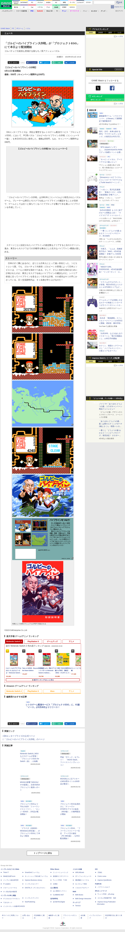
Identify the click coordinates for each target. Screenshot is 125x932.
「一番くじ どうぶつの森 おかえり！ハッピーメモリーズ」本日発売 (110, 233)
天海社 (100, 872)
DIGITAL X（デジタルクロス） (35, 888)
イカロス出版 (77, 869)
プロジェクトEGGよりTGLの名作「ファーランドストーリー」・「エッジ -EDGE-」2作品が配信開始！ (30, 809)
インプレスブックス (32, 898)
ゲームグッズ (52, 641)
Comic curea (102, 876)
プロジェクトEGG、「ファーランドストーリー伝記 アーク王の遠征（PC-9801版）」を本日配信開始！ (70, 833)
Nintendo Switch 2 (14, 641)
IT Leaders (6, 884)
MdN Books (79, 895)
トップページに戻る (43, 853)
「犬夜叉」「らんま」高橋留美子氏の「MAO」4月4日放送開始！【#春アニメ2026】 (110, 251)
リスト (22, 62)
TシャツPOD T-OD (60, 880)
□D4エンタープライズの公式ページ (19, 736)
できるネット (7, 902)
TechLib (77, 906)
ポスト (15, 62)
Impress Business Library (33, 880)
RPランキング (96, 100)
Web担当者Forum (9, 876)
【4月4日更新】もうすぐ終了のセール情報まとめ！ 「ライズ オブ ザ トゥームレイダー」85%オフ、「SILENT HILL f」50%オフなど (110, 215)
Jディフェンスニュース (83, 876)
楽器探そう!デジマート (61, 876)
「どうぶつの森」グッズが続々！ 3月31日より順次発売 (107, 399)
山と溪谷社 (54, 888)
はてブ (46, 62)
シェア (34, 62)
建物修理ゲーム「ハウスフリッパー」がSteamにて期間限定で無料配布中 (110, 118)
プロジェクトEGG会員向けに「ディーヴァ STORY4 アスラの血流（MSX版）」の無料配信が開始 (70, 809)
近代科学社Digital (59, 902)
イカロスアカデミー (82, 888)
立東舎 (55, 884)
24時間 (100, 32)
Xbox (52, 691)
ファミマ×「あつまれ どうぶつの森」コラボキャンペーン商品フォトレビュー (110, 406)
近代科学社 (54, 899)
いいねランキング (115, 100)
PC (57, 11)
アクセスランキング (100, 29)
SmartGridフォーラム (32, 872)
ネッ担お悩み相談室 (10, 892)
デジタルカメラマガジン (11, 899)
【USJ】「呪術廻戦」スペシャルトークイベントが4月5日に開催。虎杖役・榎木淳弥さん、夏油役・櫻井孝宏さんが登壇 (110, 323)
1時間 (91, 32)
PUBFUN (98, 884)
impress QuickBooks (104, 880)
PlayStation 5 (33, 641)
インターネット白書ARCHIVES (14, 906)
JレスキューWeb (81, 884)
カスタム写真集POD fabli (107, 898)
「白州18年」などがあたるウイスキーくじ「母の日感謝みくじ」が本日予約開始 (110, 336)
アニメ (71, 641)
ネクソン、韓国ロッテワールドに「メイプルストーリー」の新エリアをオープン (110, 348)
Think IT (6, 872)
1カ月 (120, 32)
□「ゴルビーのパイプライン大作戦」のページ (24, 739)
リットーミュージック (60, 872)
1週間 (110, 32)
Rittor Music (54, 869)
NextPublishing (30, 902)
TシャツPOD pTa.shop (106, 894)
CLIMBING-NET (58, 895)
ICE (96, 869)
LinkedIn (72, 62)
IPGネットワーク (101, 891)
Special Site (97, 70)
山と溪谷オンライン (60, 891)
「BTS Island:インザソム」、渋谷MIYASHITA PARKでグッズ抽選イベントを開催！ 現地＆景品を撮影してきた (110, 152)
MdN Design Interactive (83, 899)
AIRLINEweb (79, 872)
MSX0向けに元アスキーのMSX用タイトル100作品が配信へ (70, 781)
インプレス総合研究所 (10, 880)
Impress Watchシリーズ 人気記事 (106, 358)
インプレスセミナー (32, 884)
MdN (74, 892)
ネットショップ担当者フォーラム (36, 876)
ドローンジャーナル (10, 888)
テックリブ (76, 902)
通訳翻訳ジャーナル (82, 880)
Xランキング (97, 96)
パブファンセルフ (104, 887)
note (59, 62)
